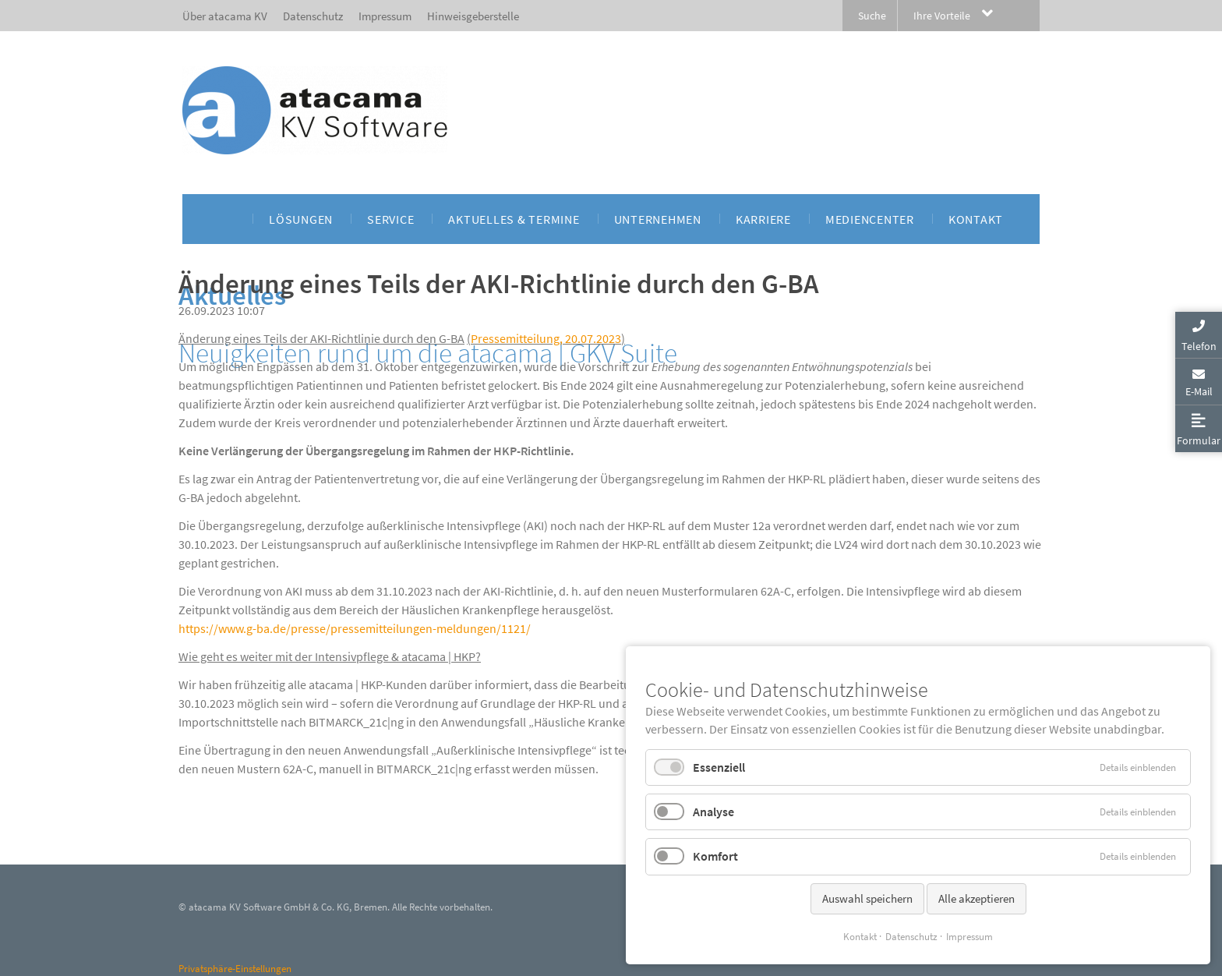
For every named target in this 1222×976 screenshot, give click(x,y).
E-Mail (1199, 391)
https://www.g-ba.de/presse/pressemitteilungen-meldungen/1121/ (354, 628)
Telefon (1199, 346)
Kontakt (860, 936)
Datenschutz (911, 936)
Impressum (969, 936)
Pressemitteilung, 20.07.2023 (546, 338)
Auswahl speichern (867, 898)
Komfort (715, 856)
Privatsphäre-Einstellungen (234, 968)
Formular (1198, 440)
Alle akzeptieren (976, 898)
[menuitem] (227, 219)
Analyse (713, 811)
